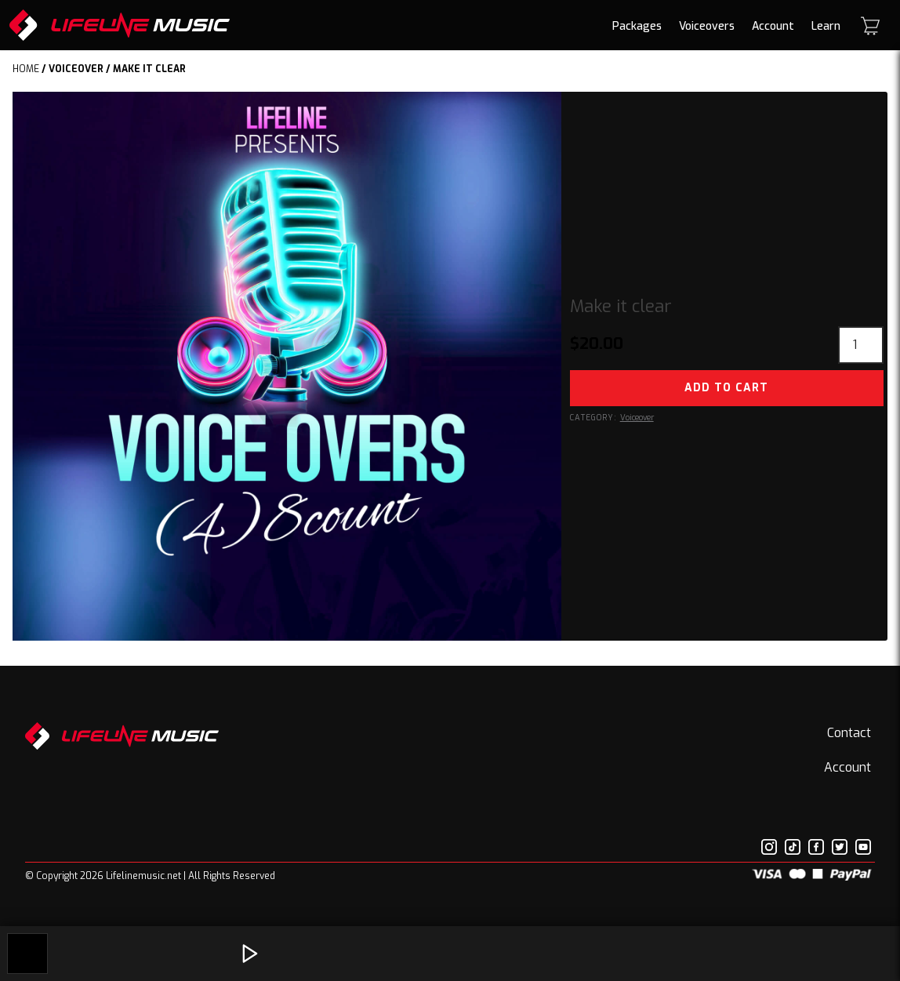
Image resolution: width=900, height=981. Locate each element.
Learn (825, 26)
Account (773, 26)
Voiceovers (707, 26)
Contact (849, 733)
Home (26, 69)
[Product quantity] (861, 345)
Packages (637, 26)
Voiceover (76, 69)
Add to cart (726, 387)
